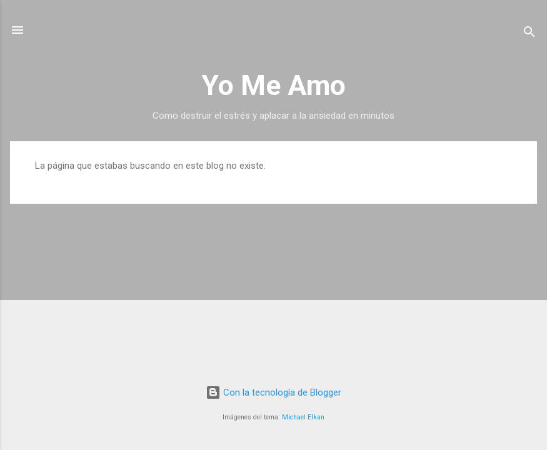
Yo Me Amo (273, 85)
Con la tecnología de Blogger (273, 392)
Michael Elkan (303, 417)
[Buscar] (529, 34)
